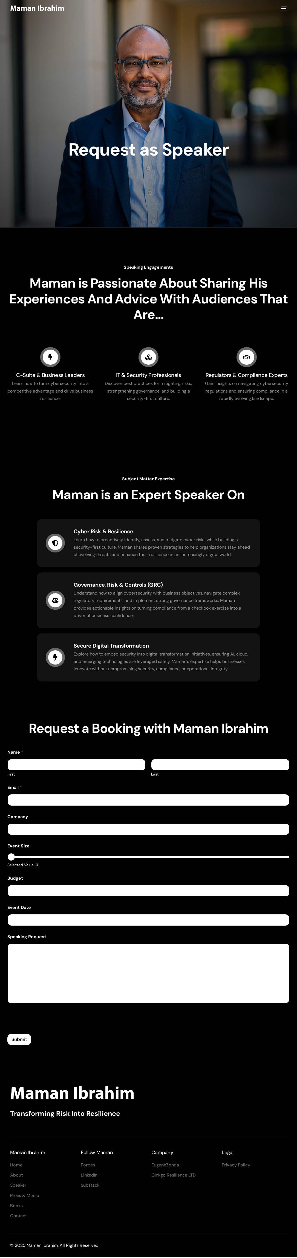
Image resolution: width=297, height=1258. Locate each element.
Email (14, 788)
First (11, 775)
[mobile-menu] (283, 8)
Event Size (18, 846)
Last (155, 775)
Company (17, 817)
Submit (19, 1040)
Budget (15, 879)
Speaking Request (26, 937)
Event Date (19, 908)
